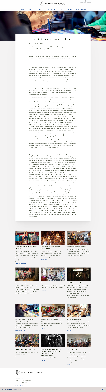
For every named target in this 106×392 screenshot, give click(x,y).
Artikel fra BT (27, 285)
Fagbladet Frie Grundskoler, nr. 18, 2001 (79, 247)
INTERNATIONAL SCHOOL (81, 9)
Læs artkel (53, 319)
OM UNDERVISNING (52, 9)
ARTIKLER (70, 9)
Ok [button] (102, 389)
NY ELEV (30, 9)
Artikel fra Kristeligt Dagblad (27, 250)
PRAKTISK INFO (40, 9)
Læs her (79, 352)
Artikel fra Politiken (53, 248)
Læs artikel (53, 350)
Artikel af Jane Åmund (79, 287)
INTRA (62, 9)
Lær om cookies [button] (21, 389)
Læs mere (79, 320)
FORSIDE (22, 9)
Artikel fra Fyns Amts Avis (27, 320)
